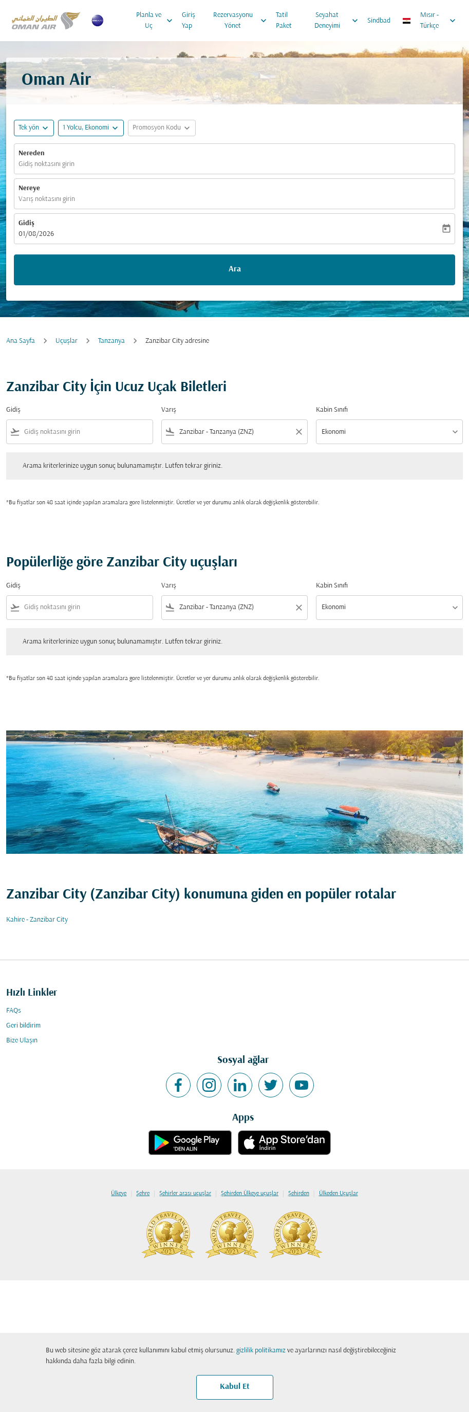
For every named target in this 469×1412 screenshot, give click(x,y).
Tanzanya (111, 341)
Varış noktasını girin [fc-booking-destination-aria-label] (46, 199)
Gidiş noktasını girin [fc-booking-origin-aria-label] (46, 164)
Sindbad (378, 21)
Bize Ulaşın (21, 1040)
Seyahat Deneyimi (338, 20)
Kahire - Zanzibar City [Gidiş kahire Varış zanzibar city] (37, 920)
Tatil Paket (284, 20)
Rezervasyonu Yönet (242, 20)
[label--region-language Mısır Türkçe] (430, 20)
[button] (91, 128)
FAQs (13, 1011)
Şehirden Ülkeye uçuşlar (249, 1193)
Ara (235, 269)
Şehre (142, 1193)
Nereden (31, 153)
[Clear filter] (298, 432)
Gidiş (26, 223)
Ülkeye (118, 1193)
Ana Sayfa (20, 341)
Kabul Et (235, 1387)
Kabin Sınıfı (332, 410)
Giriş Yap (188, 20)
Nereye (29, 188)
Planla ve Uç (157, 20)
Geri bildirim (23, 1026)
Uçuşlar (66, 341)
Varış (168, 410)
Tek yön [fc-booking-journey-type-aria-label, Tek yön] (28, 128)
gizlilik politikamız (261, 1350)
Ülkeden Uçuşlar (338, 1193)
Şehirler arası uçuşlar (185, 1193)
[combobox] (86, 432)
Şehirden (298, 1193)
